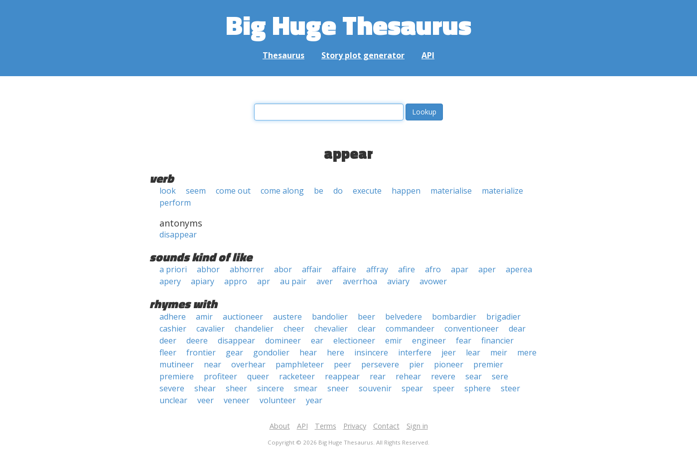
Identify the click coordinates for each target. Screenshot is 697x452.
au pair (293, 281)
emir (393, 340)
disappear (178, 234)
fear (463, 340)
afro (433, 269)
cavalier (210, 328)
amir (204, 316)
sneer (338, 388)
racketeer (297, 376)
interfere (414, 352)
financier (497, 340)
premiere (176, 376)
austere (287, 316)
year (314, 400)
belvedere (403, 316)
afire (406, 269)
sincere (270, 388)
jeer (448, 352)
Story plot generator (363, 55)
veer (205, 400)
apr (263, 281)
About (280, 426)
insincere (371, 352)
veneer (237, 400)
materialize (502, 190)
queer (258, 376)
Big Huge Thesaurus (348, 24)
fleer (167, 352)
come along (282, 190)
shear (205, 388)
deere (197, 340)
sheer (236, 388)
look (167, 190)
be (318, 190)
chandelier (254, 328)
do (338, 190)
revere (443, 376)
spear (412, 388)
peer (342, 364)
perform (175, 202)
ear (317, 340)
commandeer (410, 328)
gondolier (271, 352)
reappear (342, 376)
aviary (398, 281)
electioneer (354, 340)
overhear (248, 364)
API (427, 55)
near (212, 364)
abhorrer (247, 269)
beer (366, 316)
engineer (429, 340)
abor (283, 269)
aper (487, 269)
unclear (173, 400)
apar (459, 269)
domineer (283, 340)
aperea (519, 269)
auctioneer (243, 316)
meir (498, 352)
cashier (172, 328)
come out (233, 190)
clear (367, 328)
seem (196, 190)
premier (488, 364)
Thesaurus (283, 55)
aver (324, 281)
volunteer (278, 400)
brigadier (503, 316)
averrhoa (360, 281)
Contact (386, 426)
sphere (477, 388)
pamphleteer (300, 364)
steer (510, 388)
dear (517, 328)
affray (377, 269)
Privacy (354, 426)
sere (500, 376)
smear (305, 388)
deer (167, 340)
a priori (173, 269)
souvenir (375, 388)
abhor (208, 269)
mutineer (176, 364)
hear (308, 352)
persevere (380, 364)
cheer (293, 328)
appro (235, 281)
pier (416, 364)
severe (171, 388)
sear (473, 376)
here (335, 352)
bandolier (330, 316)
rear (378, 376)
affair (312, 269)
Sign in (417, 426)
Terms (325, 426)
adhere (172, 316)
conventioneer (471, 328)
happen (406, 190)
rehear (408, 376)
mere (527, 352)
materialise (451, 190)
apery (170, 281)
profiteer (220, 376)
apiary (202, 281)
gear (234, 352)
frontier (201, 352)
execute (367, 190)
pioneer (448, 364)
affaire (344, 269)
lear (473, 352)
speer (443, 388)
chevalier (331, 328)
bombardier (454, 316)
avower (433, 281)
